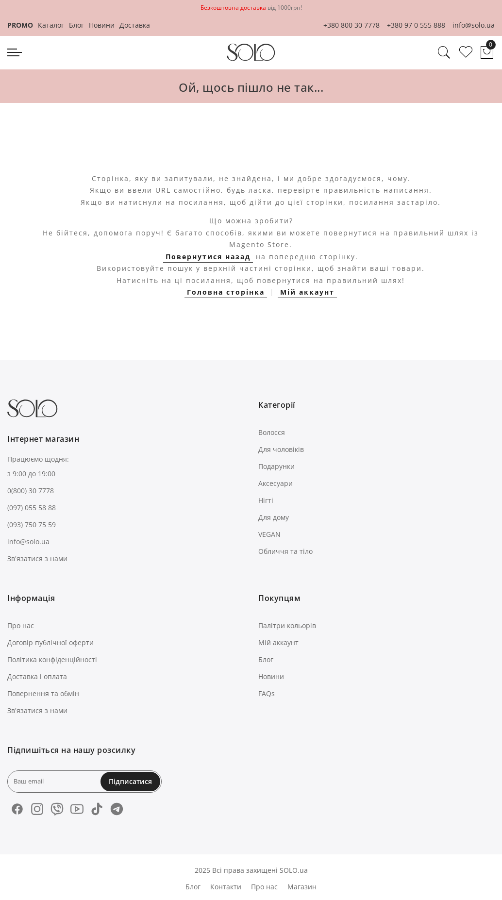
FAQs (266, 693)
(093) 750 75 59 (31, 524)
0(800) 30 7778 (30, 490)
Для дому (273, 517)
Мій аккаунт (307, 292)
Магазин (302, 886)
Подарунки (276, 466)
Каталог (51, 25)
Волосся (271, 432)
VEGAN (269, 534)
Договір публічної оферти (50, 642)
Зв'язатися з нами (37, 558)
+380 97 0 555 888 (416, 25)
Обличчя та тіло (285, 551)
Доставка (134, 25)
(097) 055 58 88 (31, 507)
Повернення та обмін (43, 693)
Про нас (20, 625)
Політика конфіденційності (52, 659)
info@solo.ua (473, 25)
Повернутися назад (208, 256)
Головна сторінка (226, 292)
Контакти (225, 886)
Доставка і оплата (37, 676)
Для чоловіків (281, 449)
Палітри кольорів (287, 625)
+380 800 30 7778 (351, 25)
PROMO (20, 25)
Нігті (265, 500)
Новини (102, 25)
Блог (76, 25)
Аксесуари (275, 483)
